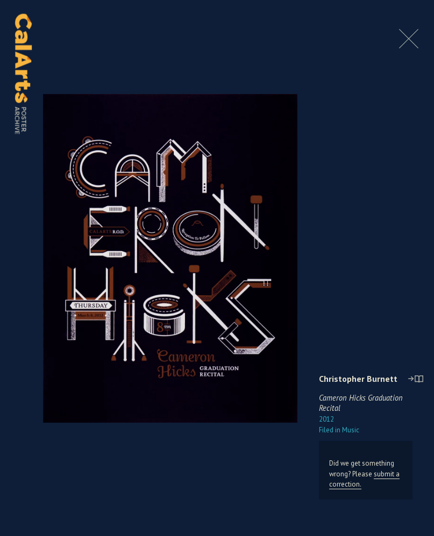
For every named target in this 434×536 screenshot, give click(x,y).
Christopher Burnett (358, 378)
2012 (326, 419)
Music (339, 429)
